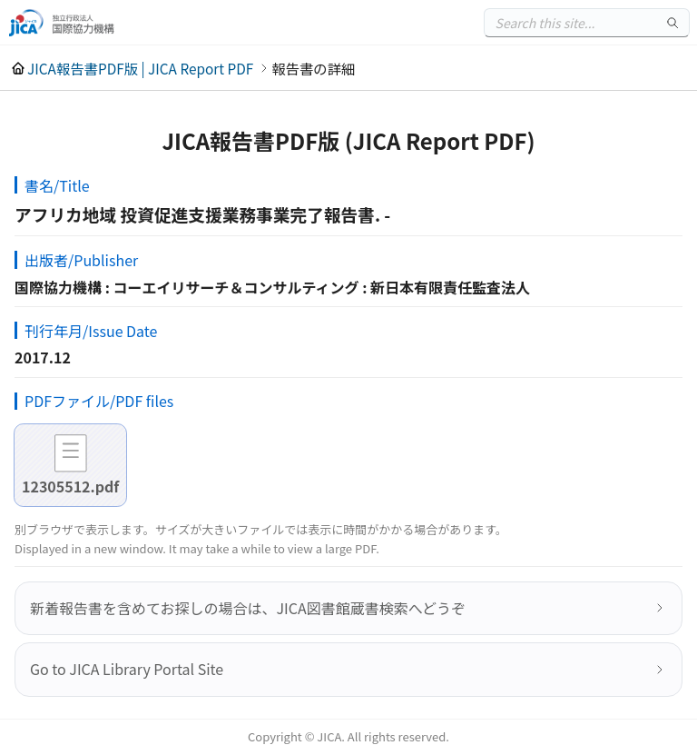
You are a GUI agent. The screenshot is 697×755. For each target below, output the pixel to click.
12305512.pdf (70, 486)
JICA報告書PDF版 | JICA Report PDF (140, 68)
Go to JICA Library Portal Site (126, 669)
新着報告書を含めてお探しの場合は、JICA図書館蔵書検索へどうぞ (248, 608)
